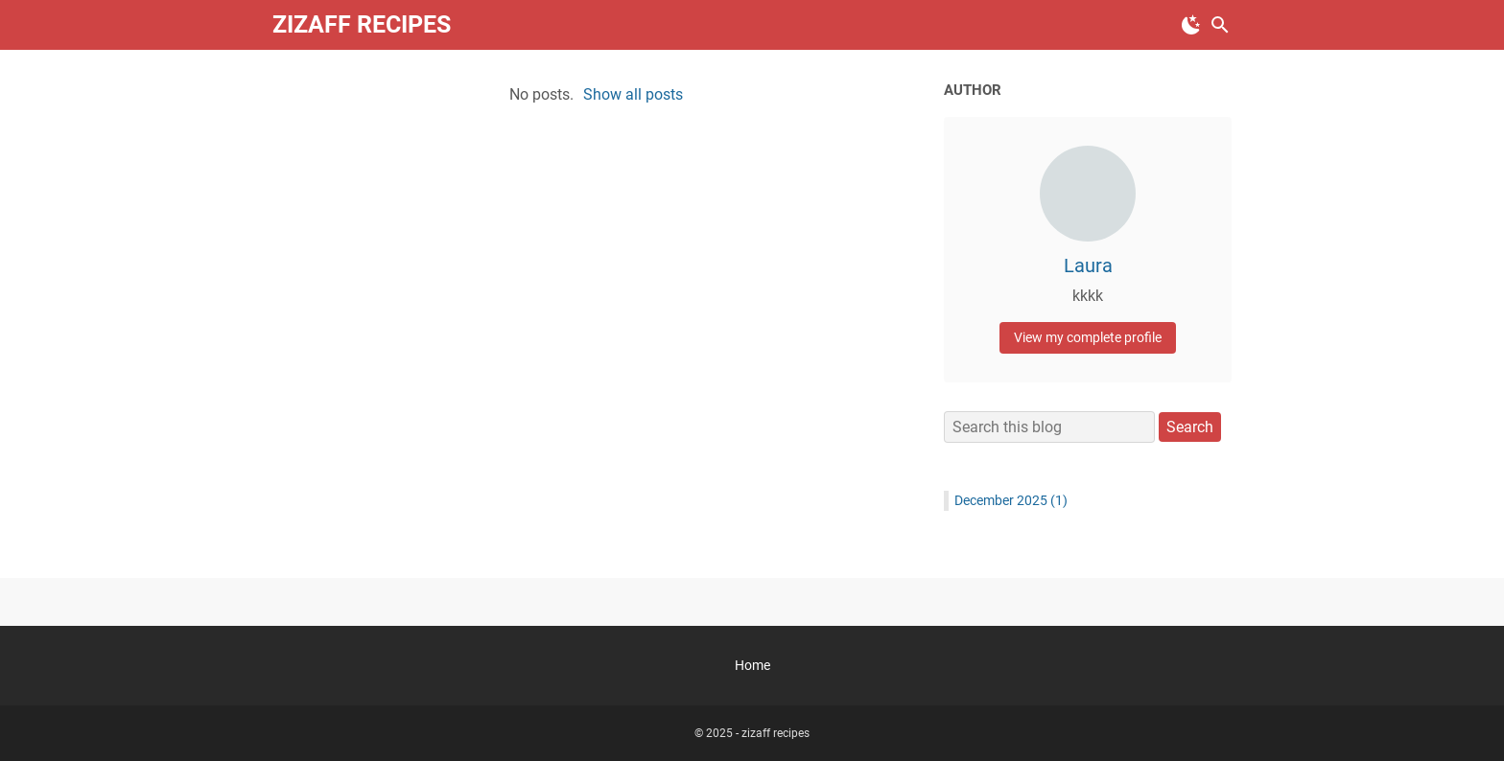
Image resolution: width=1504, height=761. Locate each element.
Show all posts (633, 94)
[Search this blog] (1220, 24)
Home (752, 665)
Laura (1088, 265)
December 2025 (1011, 500)
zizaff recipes (361, 24)
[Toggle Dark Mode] (1191, 24)
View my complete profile (1088, 337)
